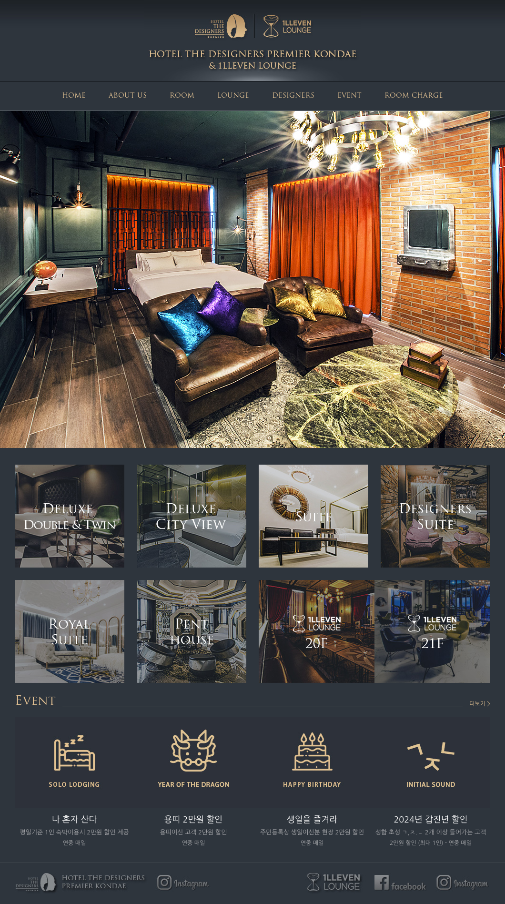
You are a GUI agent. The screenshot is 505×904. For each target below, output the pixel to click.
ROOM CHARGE (413, 96)
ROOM (182, 96)
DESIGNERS (293, 96)
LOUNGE (233, 96)
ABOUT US (128, 96)
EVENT (349, 96)
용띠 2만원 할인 (193, 819)
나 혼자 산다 (74, 819)
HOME (74, 96)
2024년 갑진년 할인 (430, 819)
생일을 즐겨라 (312, 819)
